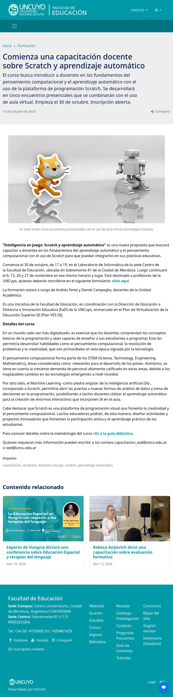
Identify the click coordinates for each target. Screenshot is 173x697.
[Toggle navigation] (14, 26)
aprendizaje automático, (96, 465)
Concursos (152, 605)
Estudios (96, 620)
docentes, (30, 465)
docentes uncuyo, (51, 465)
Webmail (96, 605)
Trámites (123, 657)
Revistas (123, 605)
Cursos (95, 627)
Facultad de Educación (35, 598)
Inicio (7, 45)
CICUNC (40, 689)
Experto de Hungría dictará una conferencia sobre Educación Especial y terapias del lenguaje (43, 551)
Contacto (124, 625)
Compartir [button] (160, 111)
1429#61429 (61, 631)
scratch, (71, 465)
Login (152, 682)
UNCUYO (138, 10)
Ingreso (95, 634)
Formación (26, 45)
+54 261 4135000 (29, 631)
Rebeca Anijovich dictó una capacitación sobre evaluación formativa (122, 551)
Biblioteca (97, 641)
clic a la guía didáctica (112, 433)
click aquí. (120, 280)
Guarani (96, 613)
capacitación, (12, 465)
